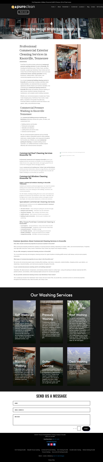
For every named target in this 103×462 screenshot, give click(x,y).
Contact (93, 6)
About (59, 6)
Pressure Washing (46, 452)
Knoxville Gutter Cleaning (75, 450)
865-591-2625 (56, 439)
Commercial (74, 6)
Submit (86, 428)
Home (53, 6)
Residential (65, 6)
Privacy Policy (51, 460)
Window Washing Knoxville (89, 450)
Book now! (23, 12)
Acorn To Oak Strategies (58, 456)
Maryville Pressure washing (33, 450)
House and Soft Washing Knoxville (60, 452)
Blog (88, 6)
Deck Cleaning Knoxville (62, 450)
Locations (81, 6)
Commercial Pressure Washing (48, 450)
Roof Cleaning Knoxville (20, 450)
